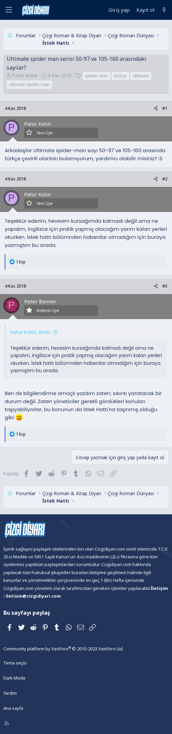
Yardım (10, 693)
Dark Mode (14, 678)
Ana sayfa (13, 708)
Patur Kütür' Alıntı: (30, 332)
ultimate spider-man (29, 84)
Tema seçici (15, 663)
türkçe (120, 76)
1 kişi (21, 262)
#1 (164, 108)
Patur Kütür (25, 75)
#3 (164, 286)
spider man (96, 76)
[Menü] (8, 10)
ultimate (141, 76)
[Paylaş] (156, 108)
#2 (164, 179)
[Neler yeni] (164, 9)
